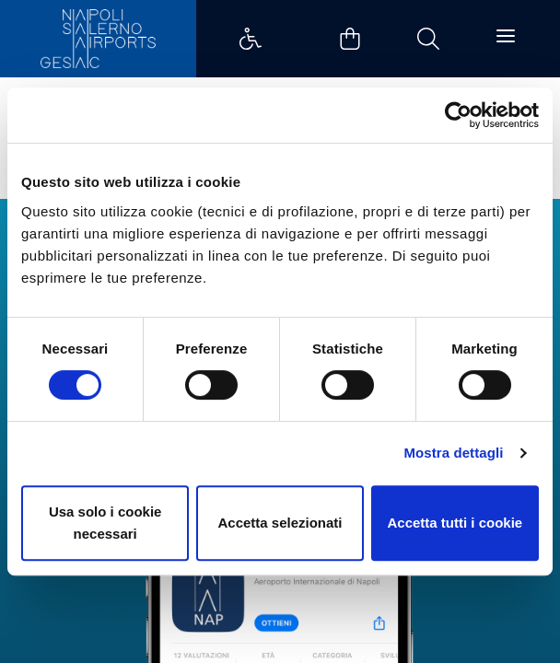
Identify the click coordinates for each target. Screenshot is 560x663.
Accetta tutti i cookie (454, 522)
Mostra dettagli (453, 452)
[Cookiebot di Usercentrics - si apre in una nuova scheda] (458, 115)
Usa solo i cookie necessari (105, 522)
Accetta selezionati (279, 522)
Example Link (250, 39)
